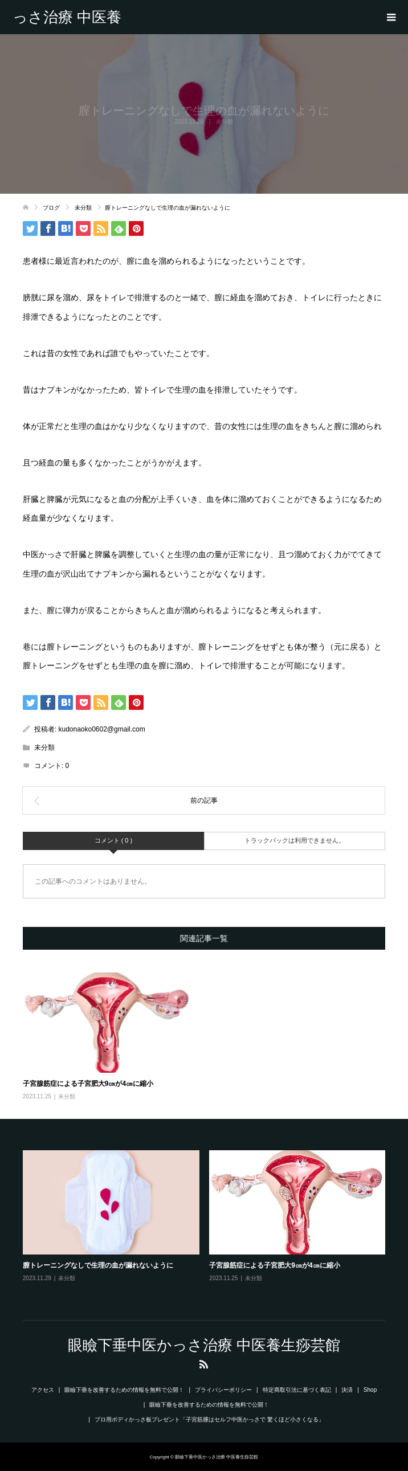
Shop (370, 1390)
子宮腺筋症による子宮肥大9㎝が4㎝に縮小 (88, 1084)
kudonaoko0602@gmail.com (101, 729)
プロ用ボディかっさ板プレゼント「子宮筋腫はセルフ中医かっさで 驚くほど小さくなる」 (209, 1419)
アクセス (42, 1390)
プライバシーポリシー (223, 1390)
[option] (209, 1224)
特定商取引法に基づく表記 (297, 1390)
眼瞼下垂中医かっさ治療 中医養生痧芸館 (67, 17)
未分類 (44, 747)
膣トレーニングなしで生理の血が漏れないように (98, 1265)
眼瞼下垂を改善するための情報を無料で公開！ (124, 1390)
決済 (347, 1390)
